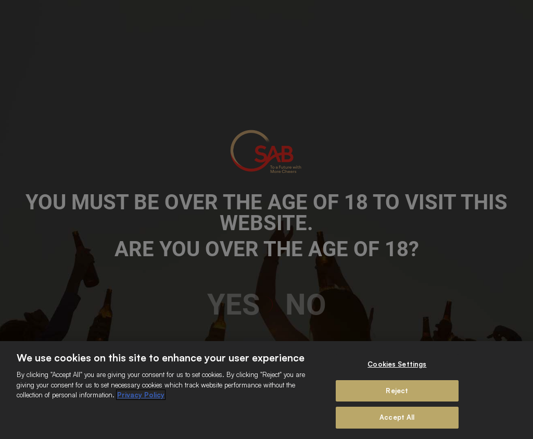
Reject (397, 390)
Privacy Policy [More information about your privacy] (140, 395)
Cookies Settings (396, 364)
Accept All (396, 417)
